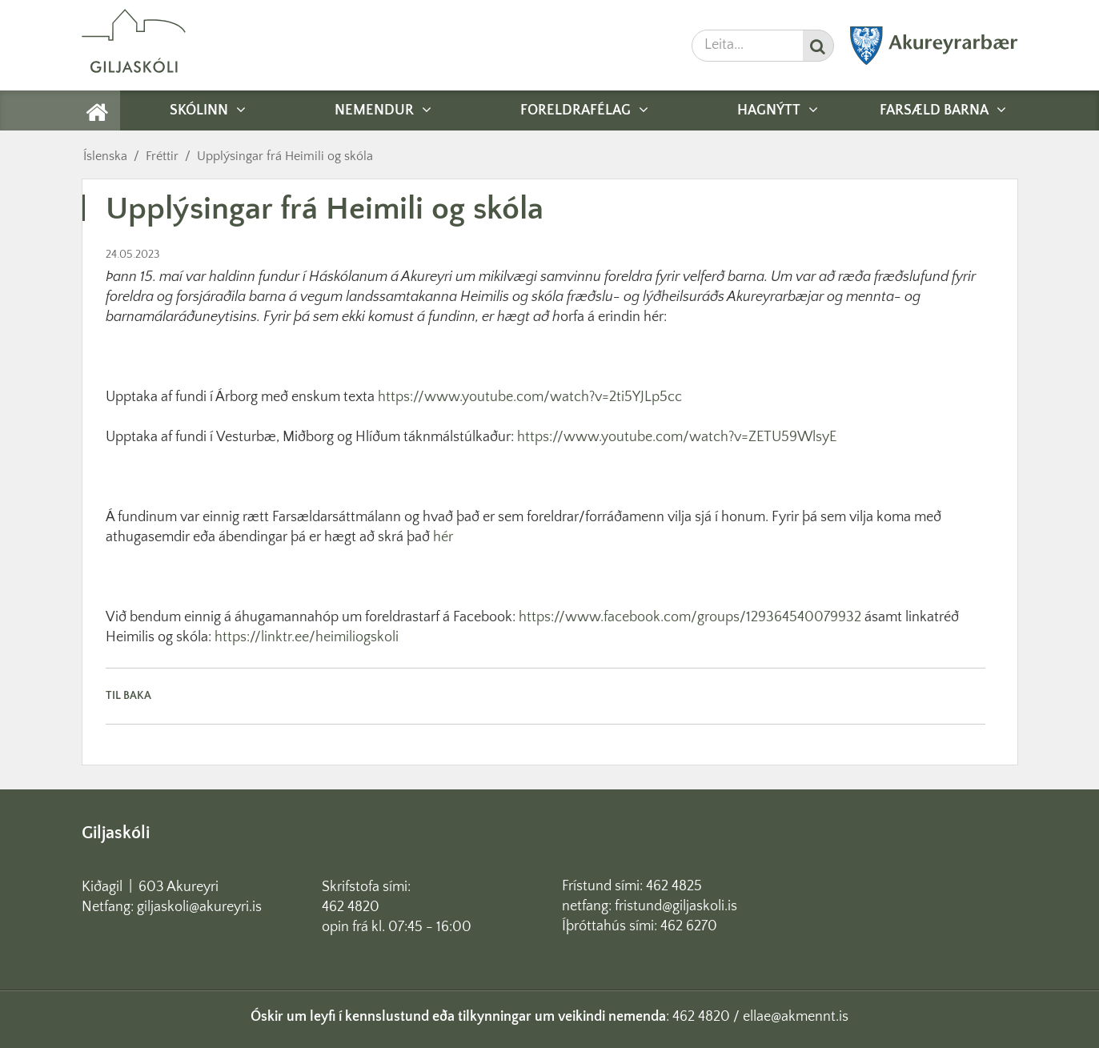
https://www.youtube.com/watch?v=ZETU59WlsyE (676, 437)
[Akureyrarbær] (934, 62)
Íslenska (105, 156)
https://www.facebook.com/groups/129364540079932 (690, 617)
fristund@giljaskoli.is (676, 906)
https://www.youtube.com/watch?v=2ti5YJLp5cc (530, 397)
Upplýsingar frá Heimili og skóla (285, 156)
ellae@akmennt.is (795, 1017)
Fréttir (162, 156)
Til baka (128, 695)
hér (444, 537)
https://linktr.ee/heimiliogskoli (307, 637)
